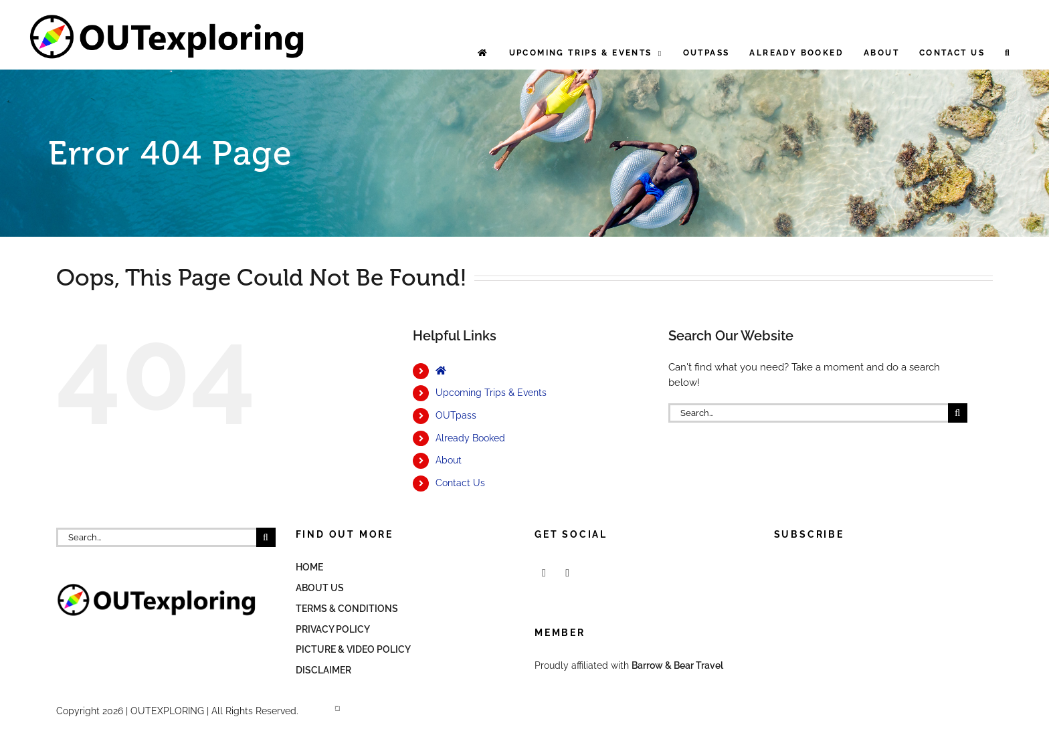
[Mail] (567, 573)
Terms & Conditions (347, 608)
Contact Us (460, 482)
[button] (1008, 53)
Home (309, 567)
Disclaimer (323, 670)
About (449, 460)
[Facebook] (544, 573)
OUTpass (456, 415)
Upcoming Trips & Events (491, 392)
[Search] (957, 413)
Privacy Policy (333, 629)
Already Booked (470, 438)
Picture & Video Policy (353, 649)
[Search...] (808, 413)
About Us (320, 587)
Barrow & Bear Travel (678, 665)
